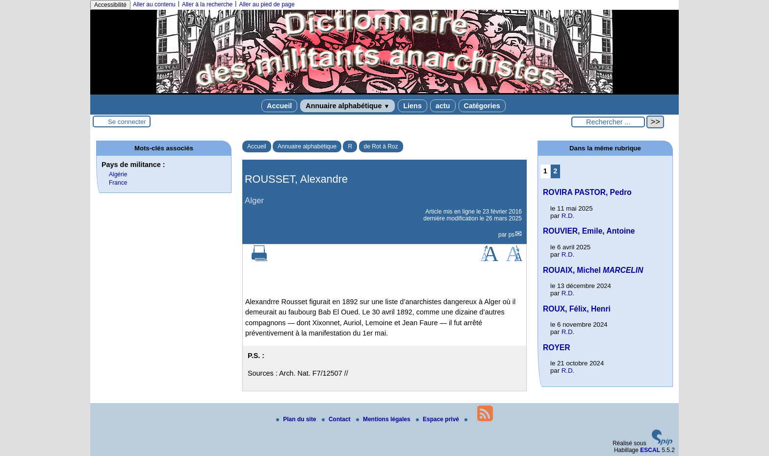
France (118, 182)
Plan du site (297, 419)
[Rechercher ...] (608, 122)
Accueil (279, 106)
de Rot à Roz (381, 146)
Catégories (482, 106)
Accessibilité (110, 4)
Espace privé (438, 419)
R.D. (568, 215)
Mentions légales (384, 419)
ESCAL (650, 450)
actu (443, 106)
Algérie (118, 174)
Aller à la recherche (207, 4)
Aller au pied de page (266, 4)
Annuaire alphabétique (347, 106)
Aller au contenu (154, 4)
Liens (412, 106)
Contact (337, 419)
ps (512, 234)
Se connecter (127, 121)
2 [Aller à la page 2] (555, 171)
